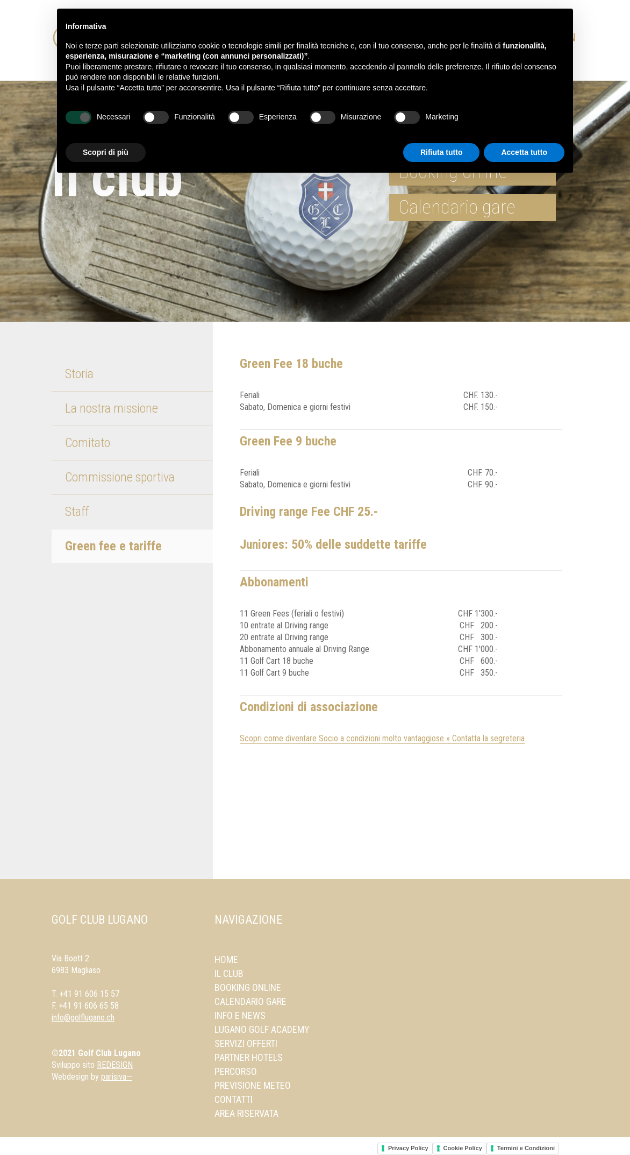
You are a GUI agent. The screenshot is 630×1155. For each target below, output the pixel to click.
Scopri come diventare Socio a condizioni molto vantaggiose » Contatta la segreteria (382, 738)
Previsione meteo (252, 1085)
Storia (79, 373)
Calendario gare (457, 207)
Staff (77, 511)
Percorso (235, 1071)
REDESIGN (115, 1065)
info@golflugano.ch (83, 1017)
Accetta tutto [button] (524, 152)
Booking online (247, 987)
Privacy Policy (408, 1148)
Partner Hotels (248, 1057)
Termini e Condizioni (526, 1148)
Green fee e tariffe (113, 546)
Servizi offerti (245, 1043)
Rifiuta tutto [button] (441, 152)
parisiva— (116, 1077)
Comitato (87, 442)
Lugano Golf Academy (262, 1029)
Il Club (229, 973)
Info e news (240, 1015)
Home (226, 959)
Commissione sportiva (120, 477)
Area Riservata (246, 1113)
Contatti (233, 1099)
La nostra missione (111, 408)
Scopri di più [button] (105, 152)
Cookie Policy (462, 1148)
